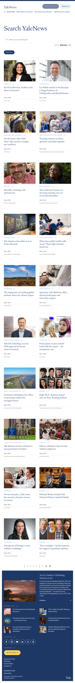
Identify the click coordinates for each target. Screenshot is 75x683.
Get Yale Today (12, 652)
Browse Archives (9, 659)
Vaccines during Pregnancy (43, 12)
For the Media (8, 664)
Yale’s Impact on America (24, 12)
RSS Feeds (7, 661)
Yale (68, 678)
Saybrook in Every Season (62, 12)
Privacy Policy (8, 673)
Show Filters (9, 52)
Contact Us (7, 666)
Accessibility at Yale (9, 670)
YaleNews (10, 7)
